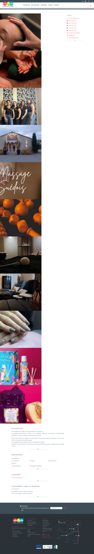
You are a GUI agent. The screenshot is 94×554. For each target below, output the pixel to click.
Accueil (3, 8)
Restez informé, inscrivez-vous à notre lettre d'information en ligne (35, 509)
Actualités (56, 5)
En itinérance (30, 525)
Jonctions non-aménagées (17, 532)
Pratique (50, 5)
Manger (29, 531)
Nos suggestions (35, 5)
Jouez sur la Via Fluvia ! (32, 522)
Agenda (29, 535)
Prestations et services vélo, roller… (34, 534)
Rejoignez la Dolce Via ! (32, 523)
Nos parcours (26, 5)
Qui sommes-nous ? (46, 523)
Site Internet (70, 35)
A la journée (30, 520)
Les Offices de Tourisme (47, 530)
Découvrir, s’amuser (15, 8)
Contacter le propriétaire (73, 33)
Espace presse (48, 537)
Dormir (29, 529)
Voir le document (71, 20)
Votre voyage (44, 5)
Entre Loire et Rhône (16, 531)
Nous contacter (45, 520)
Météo (44, 531)
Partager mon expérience (47, 528)
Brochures (45, 526)
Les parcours (14, 534)
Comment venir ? (46, 522)
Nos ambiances (15, 536)
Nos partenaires (46, 525)
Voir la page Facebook (73, 37)
